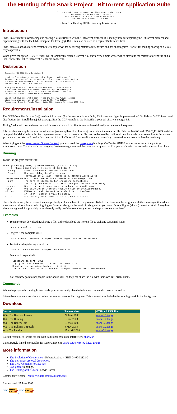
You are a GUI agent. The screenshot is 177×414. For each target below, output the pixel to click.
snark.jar (89, 354)
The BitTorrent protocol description (29, 378)
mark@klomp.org (56, 393)
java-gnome (86, 149)
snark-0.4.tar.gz (104, 336)
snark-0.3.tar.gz (104, 340)
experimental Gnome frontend (42, 149)
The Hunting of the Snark (24, 387)
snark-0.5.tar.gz (104, 332)
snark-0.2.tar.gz (104, 344)
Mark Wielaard (36, 393)
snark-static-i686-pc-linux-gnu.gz (81, 360)
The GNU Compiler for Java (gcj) (28, 381)
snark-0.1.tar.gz (104, 347)
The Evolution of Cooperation (26, 374)
